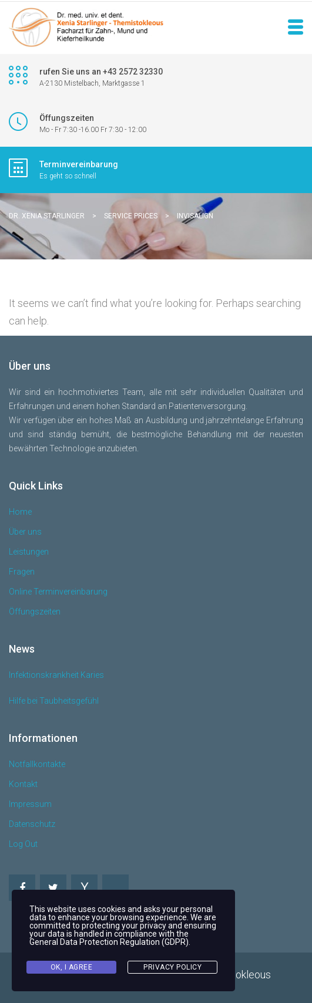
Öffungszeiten (35, 611)
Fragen (22, 571)
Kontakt (23, 784)
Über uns (25, 531)
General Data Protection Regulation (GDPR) (109, 942)
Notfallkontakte (37, 764)
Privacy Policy (172, 967)
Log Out (23, 844)
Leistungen (29, 551)
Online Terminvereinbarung (58, 591)
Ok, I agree (72, 967)
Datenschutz (32, 824)
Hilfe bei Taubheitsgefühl (54, 700)
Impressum (30, 804)
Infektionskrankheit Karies (56, 675)
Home (20, 511)
